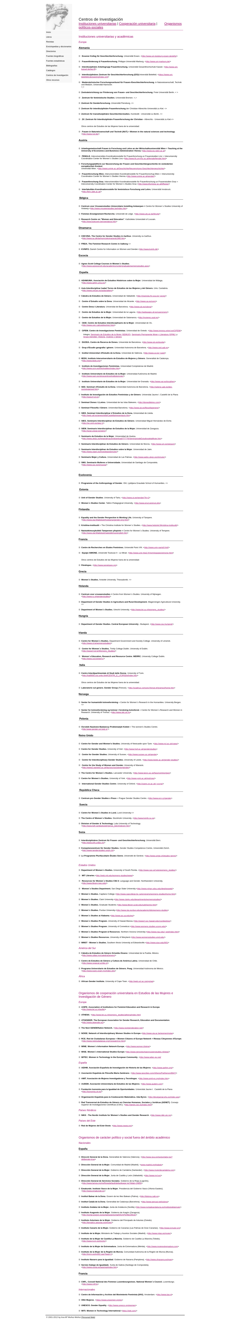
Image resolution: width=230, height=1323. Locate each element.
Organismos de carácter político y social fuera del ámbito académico (124, 1137)
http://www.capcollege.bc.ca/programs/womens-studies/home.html (145, 894)
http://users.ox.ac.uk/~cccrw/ (150, 784)
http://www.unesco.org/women (122, 1305)
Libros (49, 37)
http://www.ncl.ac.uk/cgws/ (166, 743)
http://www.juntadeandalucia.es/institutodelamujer (158, 1207)
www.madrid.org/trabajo (151, 1165)
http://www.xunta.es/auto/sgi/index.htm (99, 1267)
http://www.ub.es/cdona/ (140, 307)
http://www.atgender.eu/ (92, 1022)
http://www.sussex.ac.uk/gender (143, 754)
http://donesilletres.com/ (149, 402)
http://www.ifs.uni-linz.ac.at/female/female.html (145, 158)
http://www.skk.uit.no (121, 712)
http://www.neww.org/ (122, 1126)
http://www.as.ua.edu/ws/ (122, 915)
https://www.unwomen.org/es (109, 1300)
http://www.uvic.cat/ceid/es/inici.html (98, 325)
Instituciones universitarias (97, 23)
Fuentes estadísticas (55, 61)
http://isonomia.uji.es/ (91, 1091)
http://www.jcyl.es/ (153, 1175)
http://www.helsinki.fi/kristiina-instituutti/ (160, 525)
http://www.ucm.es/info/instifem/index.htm (100, 368)
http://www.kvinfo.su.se (144, 818)
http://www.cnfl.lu (90, 1284)
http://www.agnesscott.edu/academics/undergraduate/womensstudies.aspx (115, 266)
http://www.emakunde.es (93, 1191)
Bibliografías (51, 65)
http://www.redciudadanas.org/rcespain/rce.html (103, 1041)
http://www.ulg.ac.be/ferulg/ (147, 214)
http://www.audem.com (152, 1084)
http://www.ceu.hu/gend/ (162, 624)
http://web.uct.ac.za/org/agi (141, 981)
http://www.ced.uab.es (158, 347)
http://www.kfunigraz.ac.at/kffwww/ (153, 184)
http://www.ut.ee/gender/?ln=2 (136, 497)
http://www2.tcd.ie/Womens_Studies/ (98, 651)
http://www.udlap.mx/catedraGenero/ (98, 955)
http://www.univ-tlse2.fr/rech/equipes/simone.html (151, 553)
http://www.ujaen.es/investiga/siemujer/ (99, 452)
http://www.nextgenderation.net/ (128, 1028)
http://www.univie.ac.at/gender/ (141, 176)
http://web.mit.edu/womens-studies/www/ (114, 875)
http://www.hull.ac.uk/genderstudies (140, 749)
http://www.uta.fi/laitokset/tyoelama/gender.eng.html (105, 520)
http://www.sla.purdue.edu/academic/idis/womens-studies (142, 910)
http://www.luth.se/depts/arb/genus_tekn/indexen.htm (106, 826)
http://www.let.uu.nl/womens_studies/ (147, 609)
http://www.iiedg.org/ (91, 361)
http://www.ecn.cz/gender (160, 798)
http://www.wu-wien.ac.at (153, 151)
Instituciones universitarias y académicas (106, 36)
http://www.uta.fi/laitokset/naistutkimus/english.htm (104, 533)
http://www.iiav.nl (164, 1294)
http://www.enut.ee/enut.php (147, 503)
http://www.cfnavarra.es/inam (159, 1259)
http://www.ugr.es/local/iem (163, 381)
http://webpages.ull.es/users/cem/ (152, 312)
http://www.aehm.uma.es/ (93, 283)
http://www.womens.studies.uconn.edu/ (148, 926)
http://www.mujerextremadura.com (162, 1246)
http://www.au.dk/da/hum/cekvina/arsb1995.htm (103, 238)
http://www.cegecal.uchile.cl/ (95, 963)
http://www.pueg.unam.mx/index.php (98, 971)
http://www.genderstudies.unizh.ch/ (98, 850)
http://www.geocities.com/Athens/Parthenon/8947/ (154, 1073)
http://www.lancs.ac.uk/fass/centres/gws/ (152, 773)
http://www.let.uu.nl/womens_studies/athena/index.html (116, 1015)
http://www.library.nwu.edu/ (94, 883)
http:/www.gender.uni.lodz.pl (94, 729)
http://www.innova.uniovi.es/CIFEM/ (165, 330)
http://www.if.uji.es (90, 397)
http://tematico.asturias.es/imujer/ (97, 1222)
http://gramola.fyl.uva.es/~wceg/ (151, 296)
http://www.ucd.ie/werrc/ (93, 658)
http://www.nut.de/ (90, 134)
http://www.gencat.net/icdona (155, 1202)
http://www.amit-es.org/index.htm (153, 1078)
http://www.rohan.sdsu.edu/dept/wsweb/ (155, 888)
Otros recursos (52, 80)
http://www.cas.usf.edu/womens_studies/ (157, 870)
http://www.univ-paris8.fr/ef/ (156, 547)
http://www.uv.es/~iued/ (154, 353)
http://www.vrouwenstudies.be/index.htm (108, 208)
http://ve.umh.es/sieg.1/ (92, 423)
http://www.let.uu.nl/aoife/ (93, 1009)
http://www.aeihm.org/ (162, 1068)
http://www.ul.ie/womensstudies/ (96, 643)
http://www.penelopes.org (105, 565)
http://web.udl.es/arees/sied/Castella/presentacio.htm (106, 415)
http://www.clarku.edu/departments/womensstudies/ (138, 899)
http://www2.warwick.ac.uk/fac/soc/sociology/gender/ (105, 767)
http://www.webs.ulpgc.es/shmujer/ (149, 457)
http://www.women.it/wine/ (138, 1046)
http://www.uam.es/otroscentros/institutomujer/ (103, 376)
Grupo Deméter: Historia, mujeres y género (102, 337)
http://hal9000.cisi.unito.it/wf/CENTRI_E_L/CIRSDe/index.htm (109, 675)
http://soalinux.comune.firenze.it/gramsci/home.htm (151, 688)
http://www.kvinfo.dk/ (148, 249)
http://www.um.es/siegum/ (163, 444)
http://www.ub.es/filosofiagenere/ (144, 408)
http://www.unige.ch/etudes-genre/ (161, 856)
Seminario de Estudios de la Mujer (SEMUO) (111, 334)
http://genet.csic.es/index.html (138, 1105)
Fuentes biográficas (55, 56)
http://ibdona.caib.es (149, 1196)
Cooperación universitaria (137, 23)
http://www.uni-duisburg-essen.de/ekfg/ (159, 56)
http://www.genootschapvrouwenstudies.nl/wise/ (147, 1052)
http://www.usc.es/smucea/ (94, 465)
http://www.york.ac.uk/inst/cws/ (141, 778)
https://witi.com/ (129, 1311)
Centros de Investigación (57, 75)
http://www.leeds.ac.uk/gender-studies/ (161, 760)
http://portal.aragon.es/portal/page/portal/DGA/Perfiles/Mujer (109, 1215)
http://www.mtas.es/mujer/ (159, 1233)
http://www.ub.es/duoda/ (153, 342)
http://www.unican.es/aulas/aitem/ (97, 290)
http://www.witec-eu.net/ (150, 1057)
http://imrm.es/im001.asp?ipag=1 (97, 1254)
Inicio (48, 32)
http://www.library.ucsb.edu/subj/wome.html (137, 905)
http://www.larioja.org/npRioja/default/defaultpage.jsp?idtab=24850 (112, 1183)
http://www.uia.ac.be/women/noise (157, 1033)
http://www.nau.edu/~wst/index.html (162, 932)
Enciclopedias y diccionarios (58, 46)
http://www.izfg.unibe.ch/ (93, 842)
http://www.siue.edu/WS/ (157, 942)
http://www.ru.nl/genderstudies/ (96, 596)
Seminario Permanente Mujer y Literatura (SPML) (154, 334)
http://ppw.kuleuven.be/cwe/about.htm (99, 221)
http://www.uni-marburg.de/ (158, 61)
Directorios (51, 51)
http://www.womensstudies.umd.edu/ (148, 937)
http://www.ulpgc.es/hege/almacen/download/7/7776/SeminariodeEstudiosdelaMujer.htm (121, 438)
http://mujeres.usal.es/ (148, 317)
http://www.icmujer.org (170, 1228)
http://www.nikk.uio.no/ (161, 1115)
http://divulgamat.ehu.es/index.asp (164, 1097)
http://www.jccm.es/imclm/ (93, 1241)
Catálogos (50, 70)
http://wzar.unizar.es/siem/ (94, 431)
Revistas (50, 42)
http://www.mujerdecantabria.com (159, 1170)
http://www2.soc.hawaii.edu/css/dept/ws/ (152, 921)
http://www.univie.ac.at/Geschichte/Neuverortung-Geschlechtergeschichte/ (131, 168)
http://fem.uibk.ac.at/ (91, 191)
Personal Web (88, 1317)
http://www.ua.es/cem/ (146, 301)
